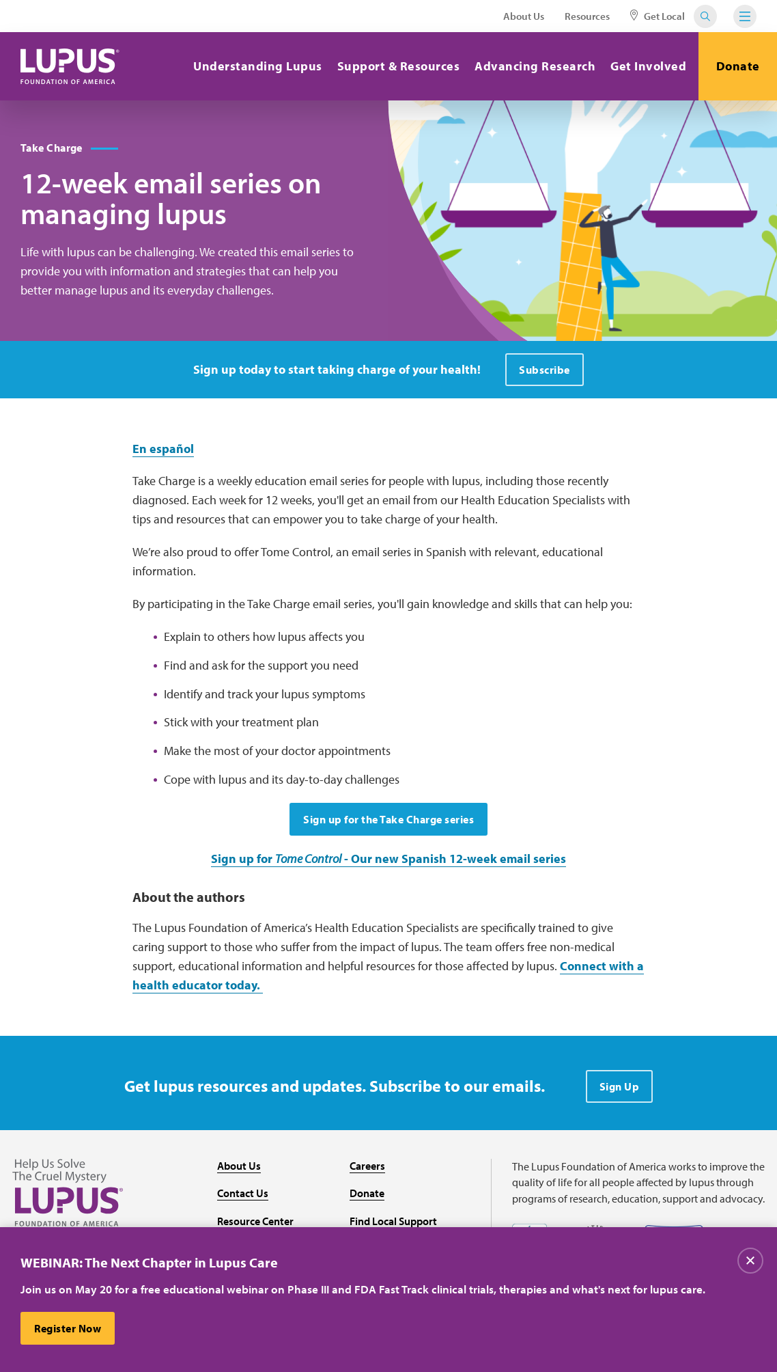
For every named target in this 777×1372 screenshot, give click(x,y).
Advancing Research (535, 66)
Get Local (657, 16)
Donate (738, 66)
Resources (587, 16)
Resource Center (255, 1221)
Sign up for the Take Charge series (388, 819)
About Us (523, 16)
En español (163, 448)
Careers (367, 1165)
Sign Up (619, 1086)
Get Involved (648, 66)
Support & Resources (398, 66)
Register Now (67, 1330)
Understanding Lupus (257, 66)
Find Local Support (393, 1221)
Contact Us (242, 1193)
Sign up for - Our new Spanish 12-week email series (388, 858)
